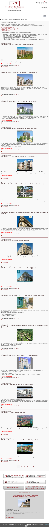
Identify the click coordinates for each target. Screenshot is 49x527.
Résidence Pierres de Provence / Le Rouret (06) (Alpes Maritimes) (21, 439)
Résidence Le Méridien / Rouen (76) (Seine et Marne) (17, 384)
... (30, 466)
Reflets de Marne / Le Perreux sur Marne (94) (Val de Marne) (19, 72)
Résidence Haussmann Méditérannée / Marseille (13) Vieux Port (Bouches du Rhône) (24, 212)
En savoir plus (5, 66)
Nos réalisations (40, 522)
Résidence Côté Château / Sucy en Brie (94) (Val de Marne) (19, 101)
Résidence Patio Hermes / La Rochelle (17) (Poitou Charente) (19, 355)
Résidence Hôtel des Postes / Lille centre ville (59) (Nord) (18, 267)
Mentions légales (24, 522)
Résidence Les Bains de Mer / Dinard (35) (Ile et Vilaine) (18, 156)
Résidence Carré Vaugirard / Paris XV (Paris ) (15, 240)
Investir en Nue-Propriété (14, 7)
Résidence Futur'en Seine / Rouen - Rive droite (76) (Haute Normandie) (22, 294)
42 (33, 466)
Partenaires (32, 522)
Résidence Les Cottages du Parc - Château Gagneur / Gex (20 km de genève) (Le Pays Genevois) (24, 326)
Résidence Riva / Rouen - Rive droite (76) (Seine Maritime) (19, 128)
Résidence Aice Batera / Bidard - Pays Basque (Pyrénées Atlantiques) (22, 183)
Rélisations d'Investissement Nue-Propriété (18, 19)
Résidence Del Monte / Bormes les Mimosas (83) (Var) (17, 44)
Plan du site (16, 522)
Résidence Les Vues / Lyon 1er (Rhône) (13, 412)
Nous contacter (43, 7)
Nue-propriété (4, 19)
